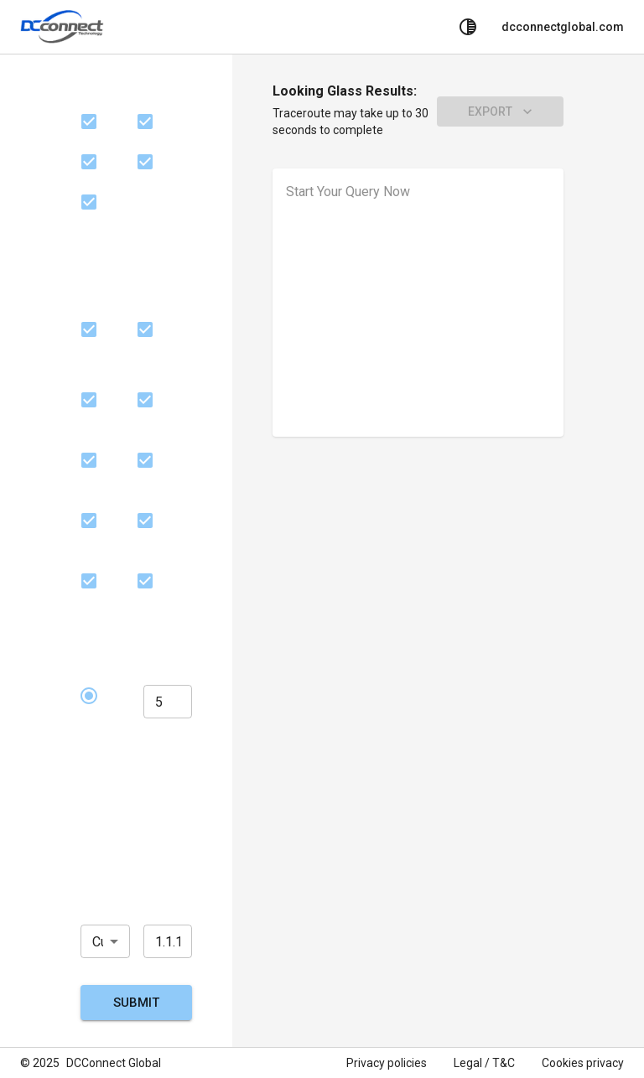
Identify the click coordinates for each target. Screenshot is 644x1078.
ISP (90, 91)
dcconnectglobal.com (562, 27)
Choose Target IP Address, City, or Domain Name (131, 881)
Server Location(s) (116, 269)
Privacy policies (386, 1063)
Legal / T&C (484, 1063)
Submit (136, 1002)
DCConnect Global (113, 1063)
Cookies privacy (583, 1063)
